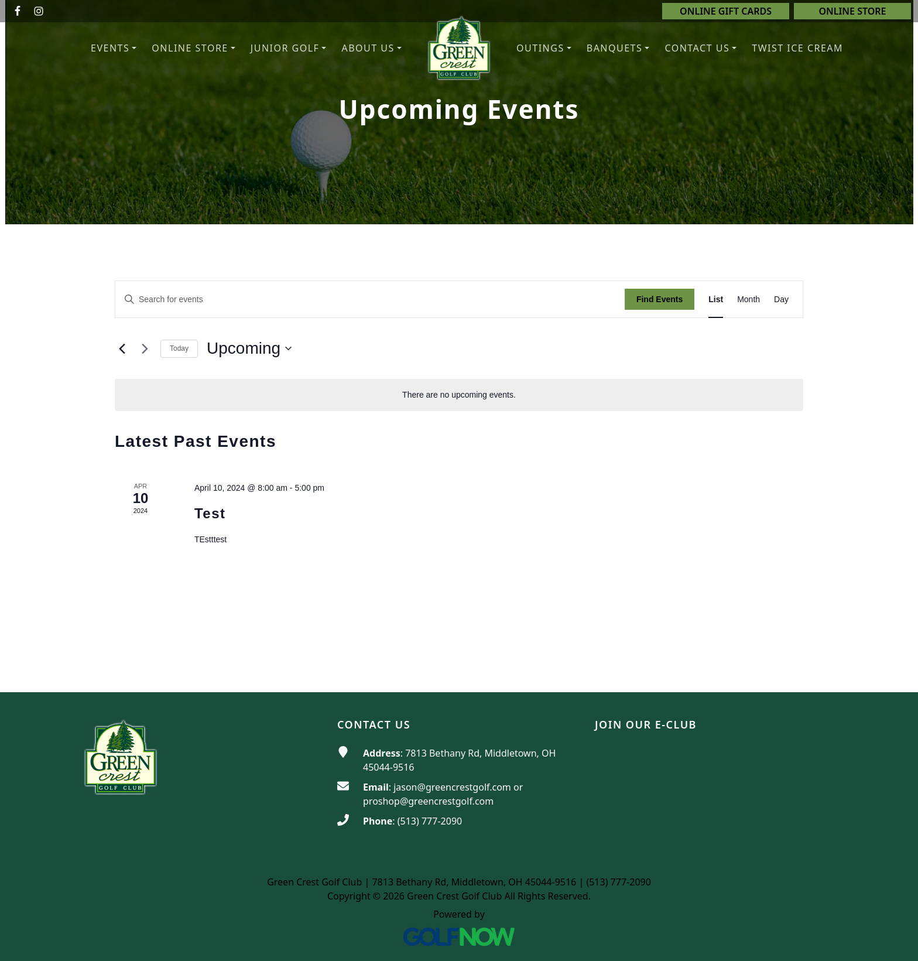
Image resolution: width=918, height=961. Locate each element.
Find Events (659, 299)
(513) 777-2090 (430, 821)
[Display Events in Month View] (748, 299)
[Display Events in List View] (715, 299)
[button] (371, 48)
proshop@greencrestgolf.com (428, 801)
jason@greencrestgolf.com (452, 787)
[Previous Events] (122, 348)
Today (179, 348)
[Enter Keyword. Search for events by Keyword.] (370, 299)
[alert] (459, 395)
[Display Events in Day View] (781, 299)
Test (210, 513)
